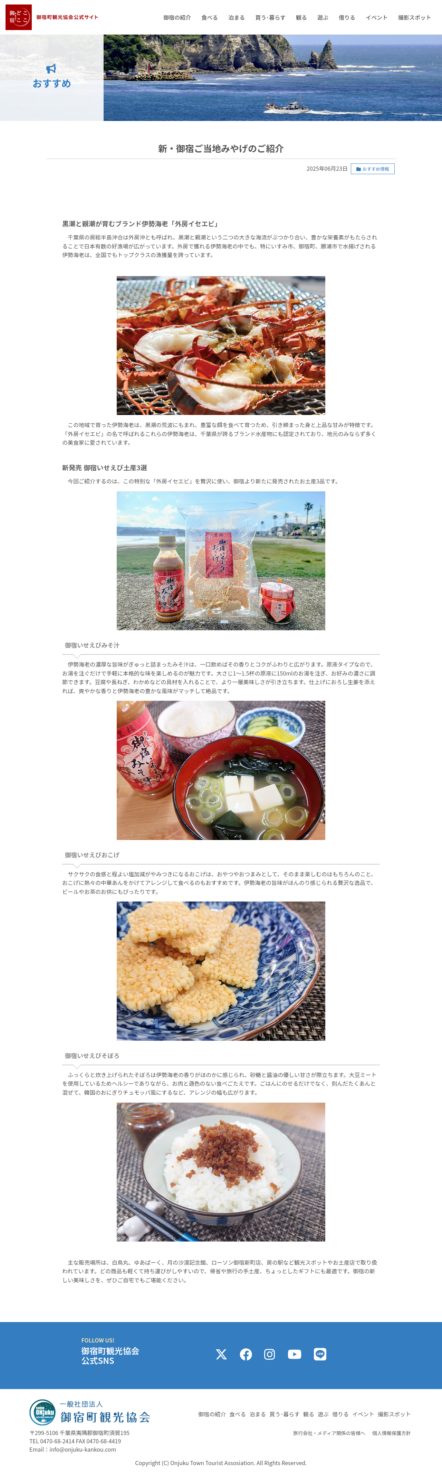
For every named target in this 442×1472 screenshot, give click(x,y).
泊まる (236, 17)
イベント (377, 17)
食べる (209, 17)
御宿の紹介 (177, 17)
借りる (347, 17)
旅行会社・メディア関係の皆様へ (329, 1432)
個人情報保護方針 (391, 1432)
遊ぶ (322, 17)
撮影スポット (414, 17)
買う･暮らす (270, 17)
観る (301, 17)
